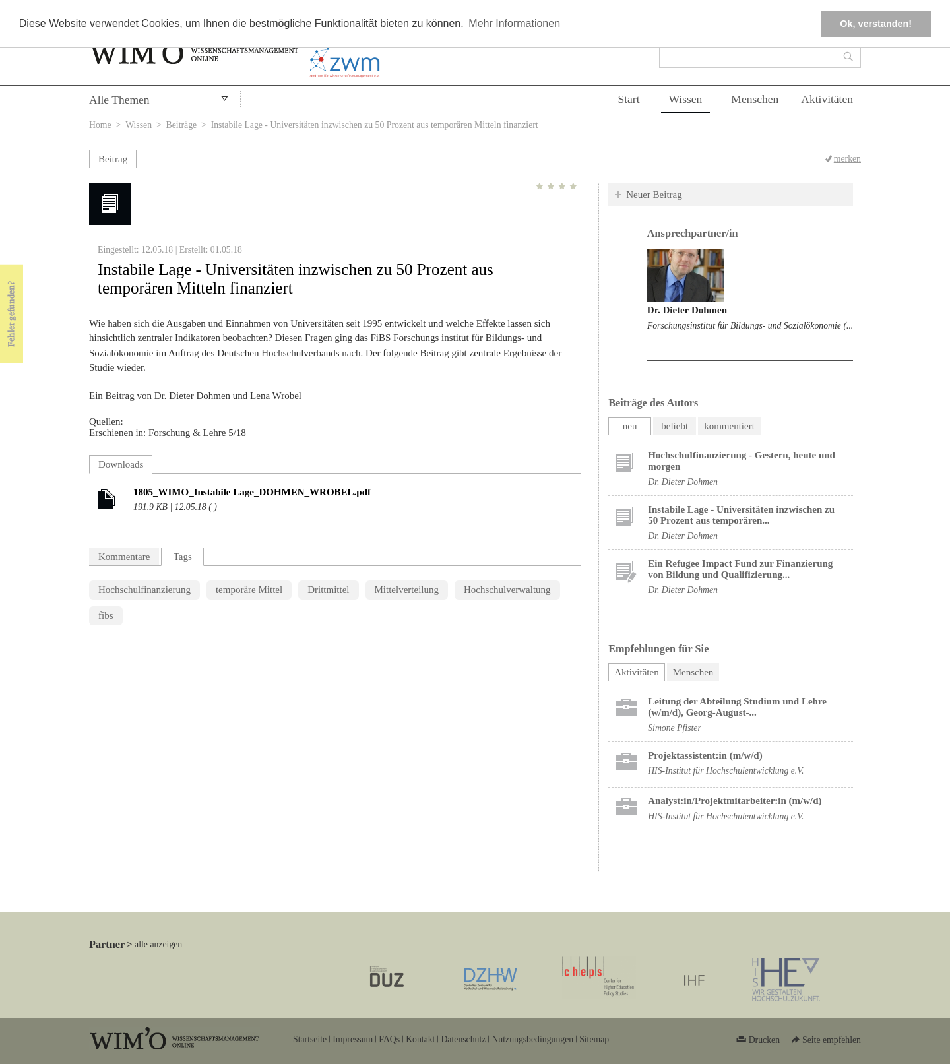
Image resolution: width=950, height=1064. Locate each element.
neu (630, 426)
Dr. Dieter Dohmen (687, 310)
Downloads (120, 464)
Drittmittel (328, 589)
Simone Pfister (674, 728)
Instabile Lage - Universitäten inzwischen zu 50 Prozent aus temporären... (741, 515)
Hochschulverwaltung (507, 589)
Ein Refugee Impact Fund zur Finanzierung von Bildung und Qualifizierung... (740, 569)
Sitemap (594, 1039)
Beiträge (181, 125)
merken (847, 159)
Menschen (754, 99)
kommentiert (729, 426)
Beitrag (112, 159)
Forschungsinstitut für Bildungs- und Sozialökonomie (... (750, 325)
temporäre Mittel (249, 589)
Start (628, 99)
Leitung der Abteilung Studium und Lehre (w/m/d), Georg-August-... (737, 707)
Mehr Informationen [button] (514, 23)
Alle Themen (119, 99)
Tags (183, 556)
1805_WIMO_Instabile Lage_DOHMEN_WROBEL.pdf (252, 492)
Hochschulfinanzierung (144, 589)
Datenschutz (463, 1039)
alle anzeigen (158, 944)
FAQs (389, 1039)
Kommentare (124, 556)
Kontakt (420, 1039)
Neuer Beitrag (654, 194)
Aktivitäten (827, 99)
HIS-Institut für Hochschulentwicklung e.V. (726, 771)
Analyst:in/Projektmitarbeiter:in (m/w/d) (734, 801)
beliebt (674, 426)
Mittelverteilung (407, 589)
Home (100, 125)
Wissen (686, 99)
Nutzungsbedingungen (532, 1039)
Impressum (352, 1039)
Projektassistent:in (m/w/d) (705, 755)
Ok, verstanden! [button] (876, 23)
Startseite (310, 1039)
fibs (105, 615)
